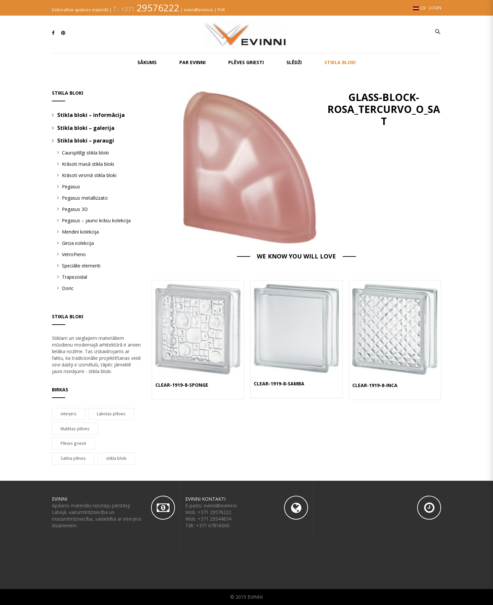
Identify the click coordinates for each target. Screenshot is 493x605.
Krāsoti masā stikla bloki (88, 164)
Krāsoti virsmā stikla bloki (89, 175)
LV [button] (419, 8)
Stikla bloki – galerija (85, 128)
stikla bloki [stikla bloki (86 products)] (116, 458)
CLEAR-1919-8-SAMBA (279, 383)
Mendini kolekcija (80, 232)
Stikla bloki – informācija (91, 115)
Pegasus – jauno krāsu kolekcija (96, 220)
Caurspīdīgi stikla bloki (85, 153)
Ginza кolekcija (78, 243)
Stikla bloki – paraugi (85, 140)
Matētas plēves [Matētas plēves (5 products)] (75, 428)
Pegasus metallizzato (85, 198)
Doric (68, 288)
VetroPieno (74, 254)
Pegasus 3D (75, 209)
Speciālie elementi (81, 265)
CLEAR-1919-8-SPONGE (181, 385)
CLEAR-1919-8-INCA (375, 385)
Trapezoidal (74, 277)
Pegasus (71, 186)
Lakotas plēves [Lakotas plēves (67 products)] (111, 413)
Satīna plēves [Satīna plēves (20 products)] (73, 458)
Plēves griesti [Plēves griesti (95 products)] (73, 443)
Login (435, 7)
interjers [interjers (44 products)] (69, 413)
